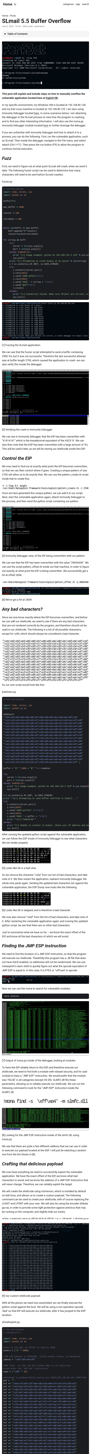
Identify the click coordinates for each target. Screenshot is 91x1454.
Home (7, 4)
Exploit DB (52, 97)
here (36, 113)
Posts (13, 15)
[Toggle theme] (15, 4)
